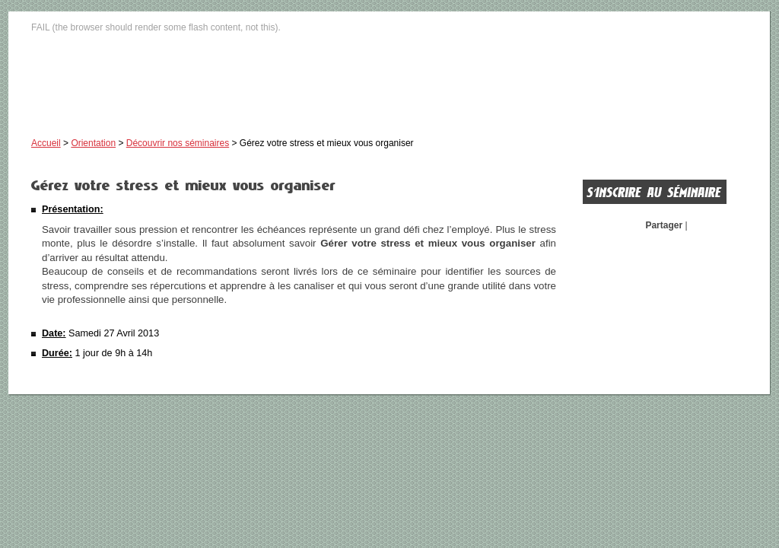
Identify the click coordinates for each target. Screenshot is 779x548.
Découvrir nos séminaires (177, 143)
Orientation (93, 143)
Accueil (46, 143)
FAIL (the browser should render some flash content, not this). (156, 27)
